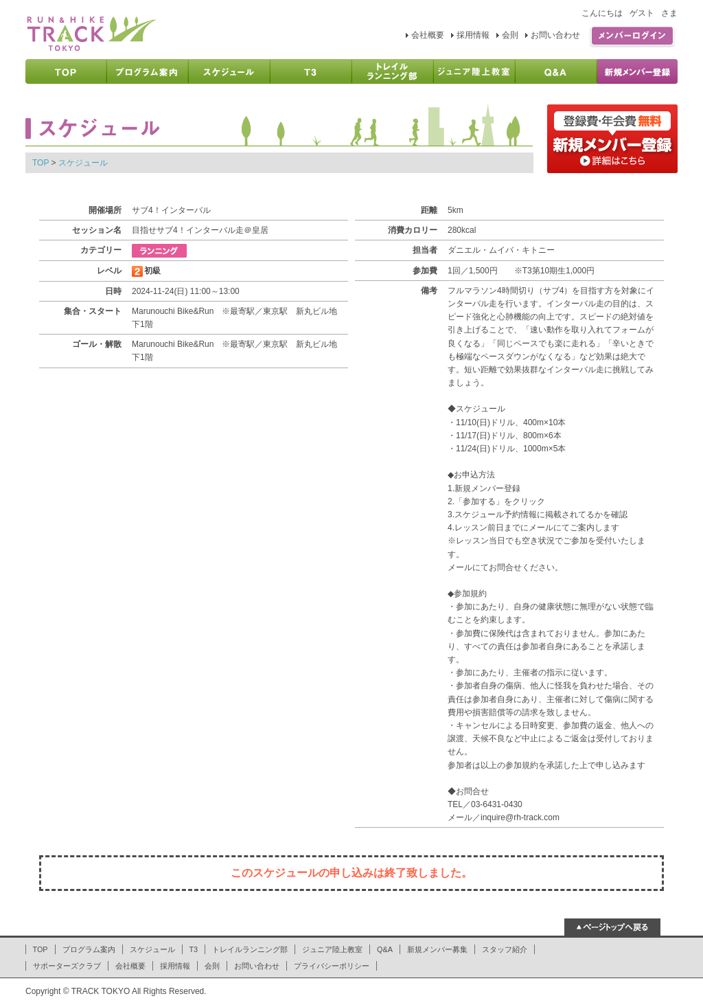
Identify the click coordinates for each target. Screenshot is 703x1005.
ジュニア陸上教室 (332, 949)
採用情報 (473, 35)
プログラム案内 (88, 949)
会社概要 (427, 35)
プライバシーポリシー (331, 966)
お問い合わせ (555, 35)
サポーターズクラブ (67, 966)
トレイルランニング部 (250, 949)
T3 (193, 949)
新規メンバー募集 (437, 949)
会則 (510, 35)
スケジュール (83, 163)
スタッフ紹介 (504, 949)
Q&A (385, 949)
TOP (40, 163)
